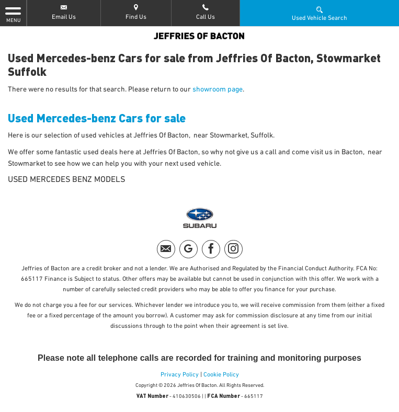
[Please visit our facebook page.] (211, 249)
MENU (13, 14)
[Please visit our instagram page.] (233, 249)
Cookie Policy (221, 375)
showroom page (217, 89)
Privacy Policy (180, 375)
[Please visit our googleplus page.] (188, 249)
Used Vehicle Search (319, 13)
